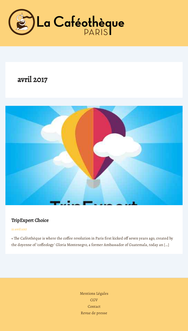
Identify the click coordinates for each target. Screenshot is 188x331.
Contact (94, 306)
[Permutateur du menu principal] (177, 23)
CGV (94, 300)
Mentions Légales (94, 293)
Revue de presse (94, 313)
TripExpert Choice (29, 220)
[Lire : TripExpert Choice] (94, 155)
